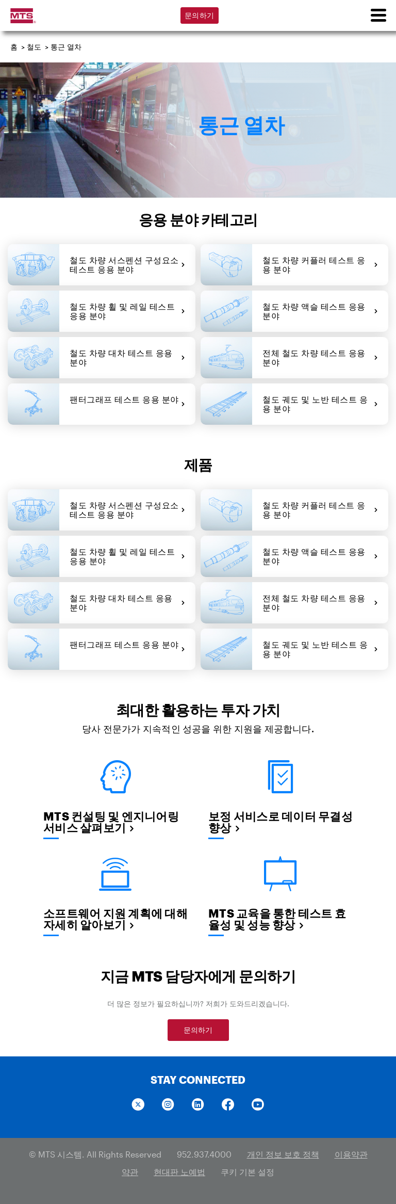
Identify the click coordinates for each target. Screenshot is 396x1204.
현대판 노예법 (179, 1172)
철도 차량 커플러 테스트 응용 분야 (320, 264)
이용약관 (351, 1154)
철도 (34, 46)
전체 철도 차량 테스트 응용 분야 (320, 357)
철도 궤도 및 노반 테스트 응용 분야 (320, 403)
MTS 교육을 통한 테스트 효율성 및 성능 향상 (277, 918)
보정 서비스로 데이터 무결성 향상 (280, 821)
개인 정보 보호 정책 (283, 1154)
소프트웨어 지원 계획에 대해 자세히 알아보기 (115, 918)
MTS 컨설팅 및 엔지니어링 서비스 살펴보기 (111, 821)
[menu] (378, 15)
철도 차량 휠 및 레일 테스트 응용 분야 (127, 310)
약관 (130, 1172)
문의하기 (199, 15)
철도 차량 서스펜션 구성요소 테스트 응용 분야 (127, 264)
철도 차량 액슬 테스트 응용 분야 (320, 310)
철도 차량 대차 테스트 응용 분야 (127, 357)
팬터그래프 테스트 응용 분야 (127, 403)
